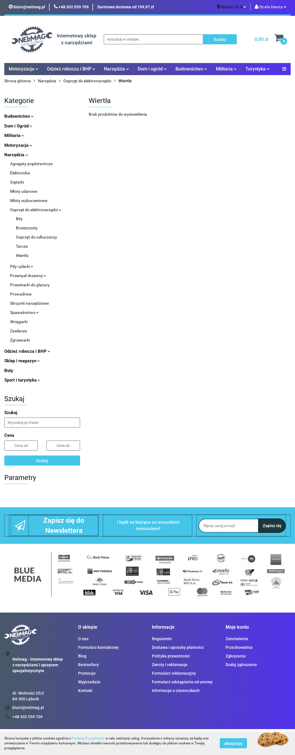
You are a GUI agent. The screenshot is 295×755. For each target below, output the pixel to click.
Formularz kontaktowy (98, 647)
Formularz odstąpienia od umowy (182, 682)
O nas (83, 638)
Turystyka (257, 69)
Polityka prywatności (171, 656)
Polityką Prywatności (88, 738)
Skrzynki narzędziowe (29, 303)
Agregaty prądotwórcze (31, 163)
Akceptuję (233, 743)
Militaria (226, 69)
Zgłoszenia (236, 656)
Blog (82, 656)
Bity (19, 218)
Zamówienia (237, 638)
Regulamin (162, 638)
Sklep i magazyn (22, 360)
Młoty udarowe (23, 191)
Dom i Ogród (18, 126)
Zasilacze (18, 331)
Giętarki (17, 182)
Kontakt (85, 690)
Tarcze (22, 246)
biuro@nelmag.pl (28, 707)
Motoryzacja (23, 69)
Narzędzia (116, 69)
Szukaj (42, 460)
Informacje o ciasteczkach (176, 690)
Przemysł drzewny (28, 275)
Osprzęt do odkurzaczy (36, 237)
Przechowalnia (239, 647)
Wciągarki (19, 321)
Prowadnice (20, 294)
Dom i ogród (152, 69)
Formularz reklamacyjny (174, 673)
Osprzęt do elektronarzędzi (35, 209)
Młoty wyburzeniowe (28, 200)
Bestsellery (88, 664)
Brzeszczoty (27, 228)
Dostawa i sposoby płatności (178, 647)
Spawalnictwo (24, 312)
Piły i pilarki (21, 266)
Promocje (87, 673)
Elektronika (20, 173)
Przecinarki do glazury (30, 285)
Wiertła (22, 255)
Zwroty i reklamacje (170, 664)
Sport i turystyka (22, 380)
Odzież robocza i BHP (71, 69)
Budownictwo (191, 69)
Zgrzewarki (20, 340)
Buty (8, 370)
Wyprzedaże (89, 682)
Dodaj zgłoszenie (241, 664)
